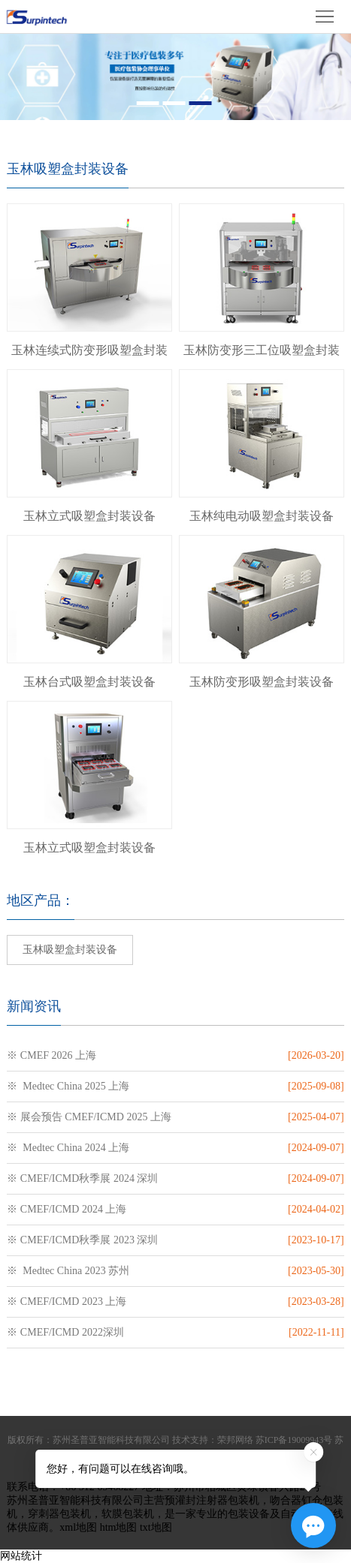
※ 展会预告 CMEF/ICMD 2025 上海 (89, 1117)
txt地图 (156, 1527)
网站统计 (21, 1555)
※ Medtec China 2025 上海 (68, 1086)
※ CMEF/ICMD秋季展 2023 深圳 (82, 1240)
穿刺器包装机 (59, 1513)
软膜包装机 (127, 1513)
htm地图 (119, 1527)
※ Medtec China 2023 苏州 (68, 1270)
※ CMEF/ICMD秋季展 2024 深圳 (82, 1178)
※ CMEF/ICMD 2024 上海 (66, 1209)
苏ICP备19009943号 (294, 1440)
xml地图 (78, 1527)
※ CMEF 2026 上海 (51, 1055)
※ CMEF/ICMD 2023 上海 (66, 1301)
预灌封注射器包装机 (212, 1500)
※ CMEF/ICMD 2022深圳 (65, 1332)
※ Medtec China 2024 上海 (68, 1147)
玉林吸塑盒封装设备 (70, 949)
